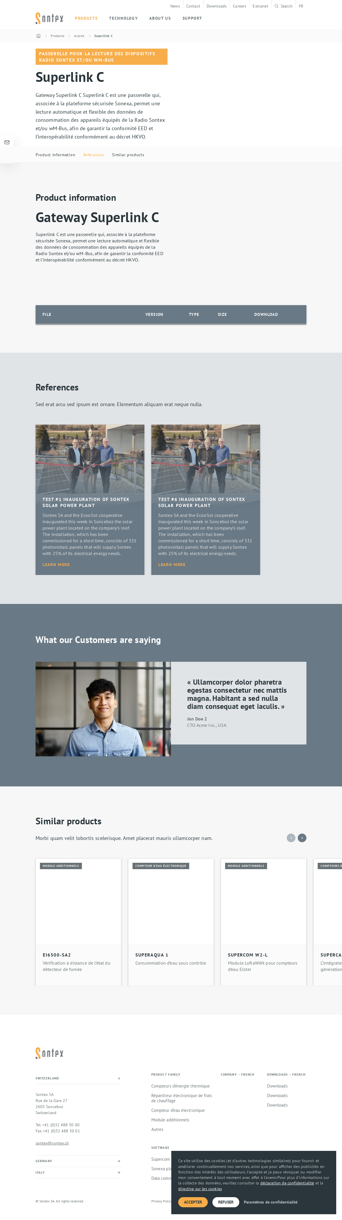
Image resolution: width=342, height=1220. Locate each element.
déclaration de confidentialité (287, 1182)
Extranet (260, 5)
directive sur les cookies (200, 1188)
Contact (193, 5)
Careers (239, 5)
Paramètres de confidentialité (271, 1202)
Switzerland (47, 1078)
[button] (302, 838)
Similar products (128, 154)
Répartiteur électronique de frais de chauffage (181, 1098)
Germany (44, 1161)
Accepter (193, 1202)
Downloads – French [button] (286, 1075)
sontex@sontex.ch (52, 1142)
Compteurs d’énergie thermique (180, 1086)
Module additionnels (170, 1120)
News (175, 5)
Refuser (225, 1202)
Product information (55, 154)
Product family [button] (166, 1075)
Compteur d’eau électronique (178, 1110)
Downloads (217, 5)
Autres (157, 1129)
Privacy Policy (161, 1201)
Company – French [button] (238, 1075)
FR (301, 5)
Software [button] (160, 1148)
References (93, 154)
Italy (40, 1173)
